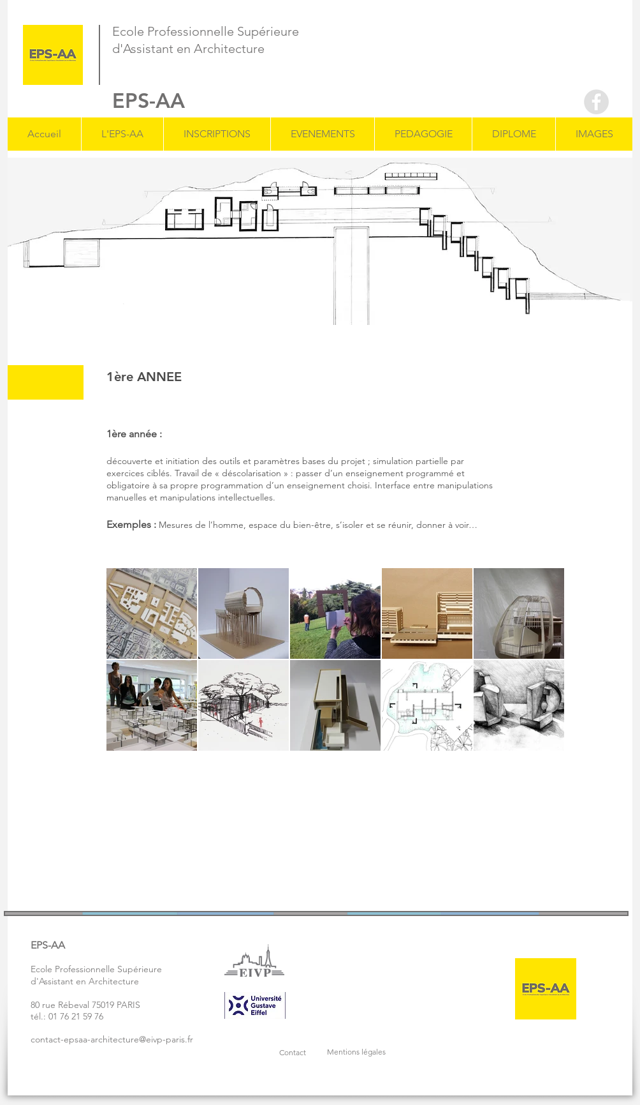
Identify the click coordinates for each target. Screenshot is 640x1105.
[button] (122, 134)
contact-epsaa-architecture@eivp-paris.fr (112, 1039)
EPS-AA (148, 100)
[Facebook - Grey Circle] (596, 101)
